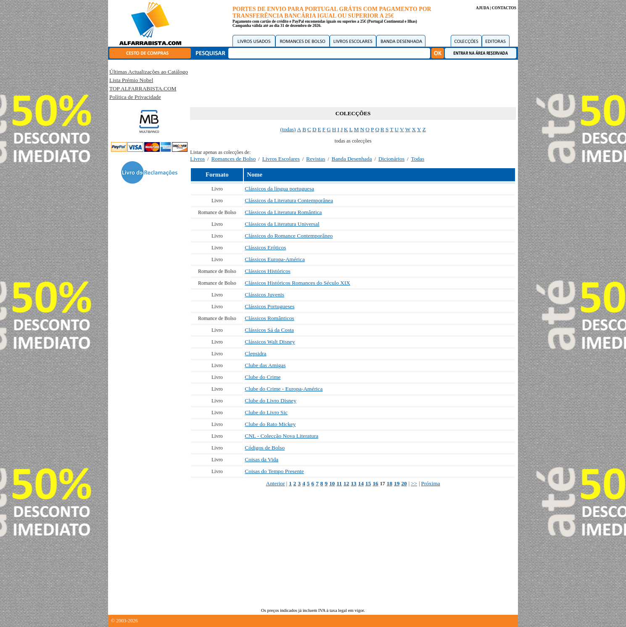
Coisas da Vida (261, 459)
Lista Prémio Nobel (131, 80)
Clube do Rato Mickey (270, 424)
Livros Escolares (281, 159)
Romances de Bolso (233, 159)
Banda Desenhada (352, 159)
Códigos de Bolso (265, 447)
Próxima (430, 483)
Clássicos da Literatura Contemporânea (289, 200)
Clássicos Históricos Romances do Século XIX (297, 283)
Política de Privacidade (135, 97)
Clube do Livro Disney (270, 400)
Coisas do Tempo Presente (274, 471)
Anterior (275, 483)
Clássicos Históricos (267, 271)
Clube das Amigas (265, 365)
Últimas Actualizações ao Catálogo (148, 72)
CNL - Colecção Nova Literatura (281, 436)
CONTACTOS (504, 8)
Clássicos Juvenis (264, 294)
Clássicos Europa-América (275, 259)
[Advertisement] (353, 82)
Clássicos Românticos (269, 318)
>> (414, 483)
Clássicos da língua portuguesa (279, 188)
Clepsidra (255, 353)
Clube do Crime (262, 377)
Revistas (315, 159)
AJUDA (482, 8)
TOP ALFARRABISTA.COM (142, 88)
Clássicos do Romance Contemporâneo (289, 236)
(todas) (288, 129)
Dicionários (391, 159)
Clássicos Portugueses (269, 306)
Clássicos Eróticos (265, 247)
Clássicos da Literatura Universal (282, 224)
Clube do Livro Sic (266, 412)
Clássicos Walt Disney (270, 342)
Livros (197, 159)
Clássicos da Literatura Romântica (283, 212)
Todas (418, 159)
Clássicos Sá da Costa (269, 330)
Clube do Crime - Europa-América (283, 389)
